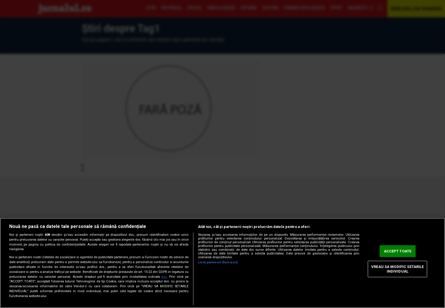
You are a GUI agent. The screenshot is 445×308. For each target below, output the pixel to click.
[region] (222, 263)
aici (164, 277)
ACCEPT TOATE (398, 251)
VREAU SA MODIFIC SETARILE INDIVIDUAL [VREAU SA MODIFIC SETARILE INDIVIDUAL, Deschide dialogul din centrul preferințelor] (397, 269)
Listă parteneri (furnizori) (218, 262)
